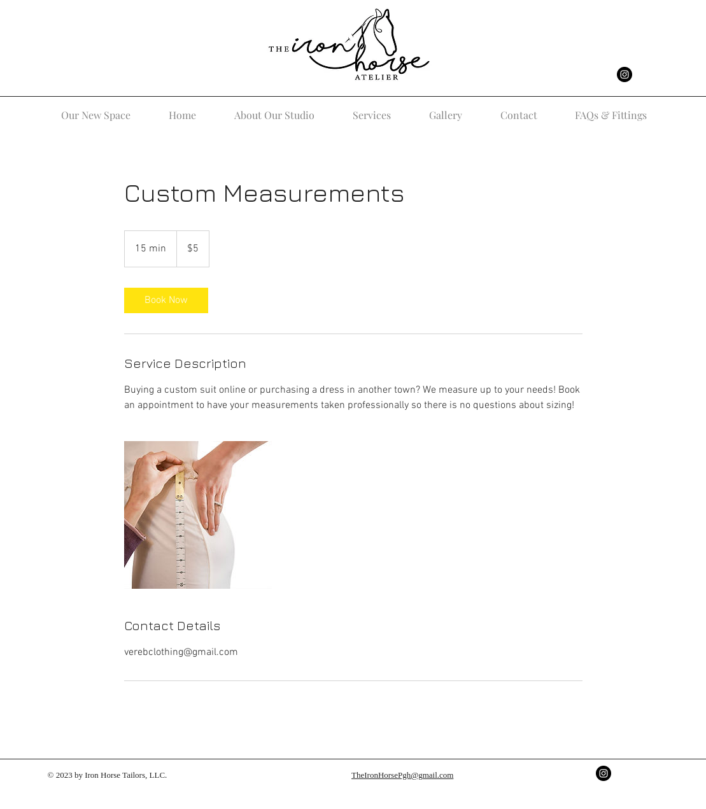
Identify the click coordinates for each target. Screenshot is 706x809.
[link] (166, 300)
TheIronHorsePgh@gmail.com (402, 775)
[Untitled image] (198, 515)
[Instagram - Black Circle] (624, 74)
